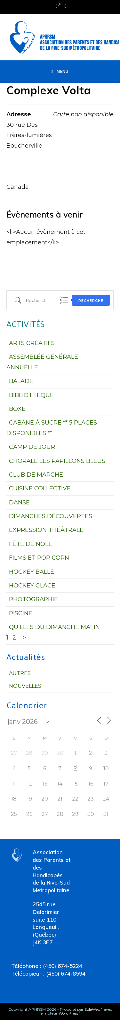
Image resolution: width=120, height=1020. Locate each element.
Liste (64, 300)
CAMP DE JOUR (32, 446)
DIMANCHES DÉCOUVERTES (50, 516)
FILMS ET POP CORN (39, 557)
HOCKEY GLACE (32, 585)
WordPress (70, 1013)
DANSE (19, 502)
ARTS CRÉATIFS (32, 343)
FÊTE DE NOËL (30, 544)
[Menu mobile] (59, 71)
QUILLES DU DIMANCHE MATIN (54, 627)
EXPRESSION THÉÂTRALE (46, 529)
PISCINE (20, 613)
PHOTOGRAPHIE (33, 599)
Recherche (90, 300)
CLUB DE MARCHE (36, 474)
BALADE (21, 381)
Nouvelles (25, 686)
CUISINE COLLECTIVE (40, 488)
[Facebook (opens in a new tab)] (58, 6)
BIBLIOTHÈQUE (31, 395)
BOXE (17, 408)
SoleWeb (93, 1009)
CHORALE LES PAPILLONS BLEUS (57, 460)
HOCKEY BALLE (31, 571)
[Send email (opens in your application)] (65, 6)
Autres (20, 673)
